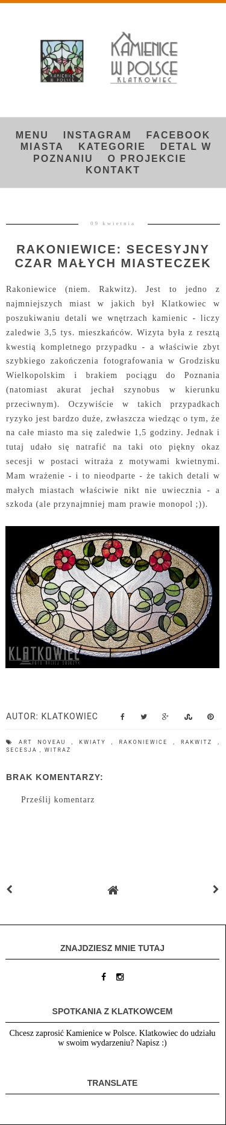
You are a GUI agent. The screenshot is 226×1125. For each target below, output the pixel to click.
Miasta (42, 146)
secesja (23, 750)
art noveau (45, 742)
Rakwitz (199, 742)
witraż (58, 750)
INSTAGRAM (97, 135)
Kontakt (113, 170)
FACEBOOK (178, 135)
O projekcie (147, 158)
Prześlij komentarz (58, 799)
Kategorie (112, 146)
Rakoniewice (146, 742)
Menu (32, 135)
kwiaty (95, 742)
